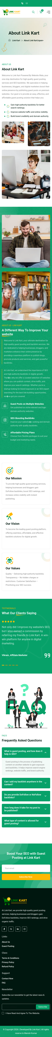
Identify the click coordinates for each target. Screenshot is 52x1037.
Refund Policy (8, 966)
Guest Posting (8, 946)
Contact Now (7, 978)
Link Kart (16, 40)
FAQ (3, 983)
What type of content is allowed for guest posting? (21, 822)
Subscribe (42, 1007)
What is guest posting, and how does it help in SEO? (23, 752)
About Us (6, 942)
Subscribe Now (25, 877)
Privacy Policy (8, 962)
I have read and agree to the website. (23, 1013)
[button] (3, 665)
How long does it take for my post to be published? (22, 809)
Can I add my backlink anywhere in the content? (23, 783)
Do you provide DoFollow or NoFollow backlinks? (22, 796)
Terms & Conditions (10, 958)
